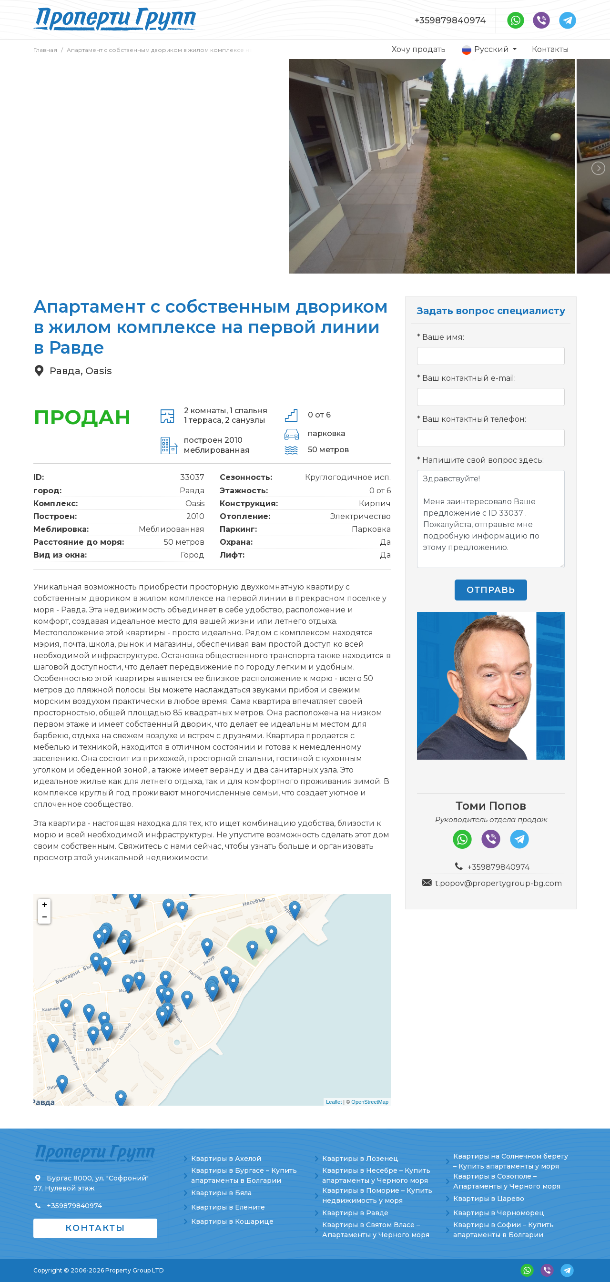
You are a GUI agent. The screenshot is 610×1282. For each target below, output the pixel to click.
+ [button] (44, 905)
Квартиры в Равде (355, 1213)
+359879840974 (450, 20)
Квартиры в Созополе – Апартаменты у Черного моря (506, 1181)
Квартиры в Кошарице (232, 1221)
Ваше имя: (443, 337)
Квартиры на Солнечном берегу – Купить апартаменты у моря (510, 1161)
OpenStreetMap (369, 1102)
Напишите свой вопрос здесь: (483, 460)
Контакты (550, 49)
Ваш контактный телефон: (474, 419)
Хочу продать (419, 49)
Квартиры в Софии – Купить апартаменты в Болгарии (503, 1230)
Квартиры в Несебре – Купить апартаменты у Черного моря (376, 1175)
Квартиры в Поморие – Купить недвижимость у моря (377, 1195)
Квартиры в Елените (228, 1207)
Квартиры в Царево (488, 1198)
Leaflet (334, 1102)
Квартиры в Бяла (221, 1193)
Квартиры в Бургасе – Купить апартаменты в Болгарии (244, 1175)
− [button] (44, 917)
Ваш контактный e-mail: (469, 378)
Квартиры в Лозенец (360, 1158)
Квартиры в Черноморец (498, 1213)
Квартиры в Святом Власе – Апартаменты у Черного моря (375, 1230)
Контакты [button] (95, 1228)
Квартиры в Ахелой (226, 1158)
